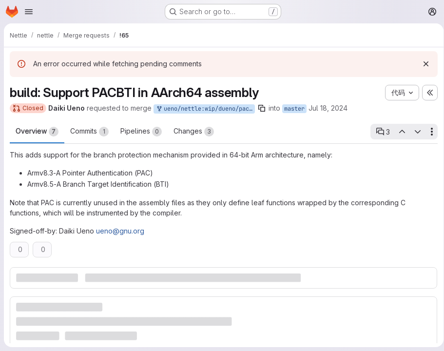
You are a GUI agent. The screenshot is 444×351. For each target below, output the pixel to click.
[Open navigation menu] (29, 12)
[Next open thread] (414, 131)
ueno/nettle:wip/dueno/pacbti (205, 109)
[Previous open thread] (398, 131)
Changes (194, 131)
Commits (89, 131)
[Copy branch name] (262, 108)
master (294, 109)
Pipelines (141, 131)
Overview (37, 131)
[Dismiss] (422, 64)
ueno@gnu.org (120, 231)
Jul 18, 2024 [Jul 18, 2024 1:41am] (328, 108)
